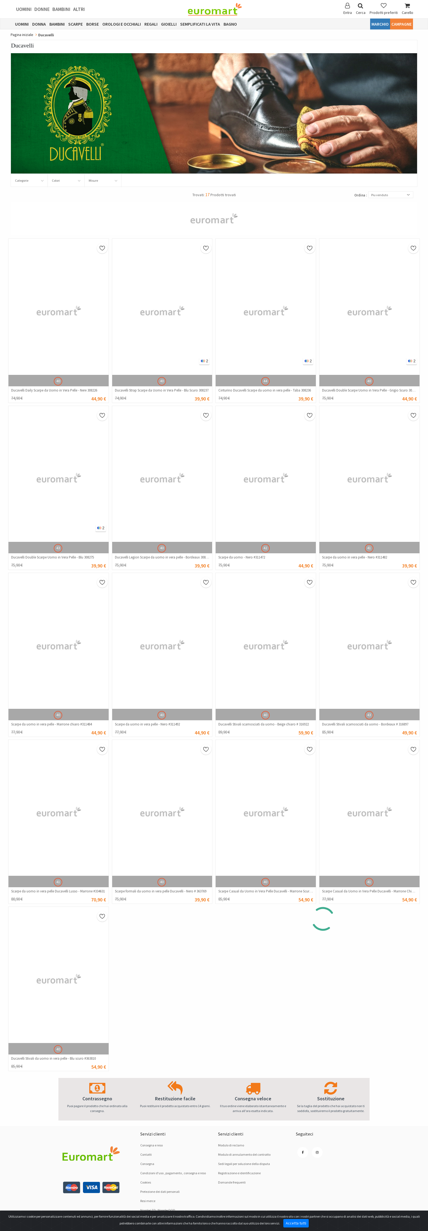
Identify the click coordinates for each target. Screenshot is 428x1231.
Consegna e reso (151, 1145)
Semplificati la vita (200, 24)
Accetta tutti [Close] (296, 1223)
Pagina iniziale (22, 34)
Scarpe (75, 24)
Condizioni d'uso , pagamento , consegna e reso (173, 1173)
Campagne (401, 24)
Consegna (147, 1164)
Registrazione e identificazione (239, 1173)
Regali (150, 24)
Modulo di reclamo (231, 1145)
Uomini (24, 9)
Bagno (230, 24)
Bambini (61, 9)
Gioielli (169, 24)
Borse (92, 24)
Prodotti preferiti (384, 9)
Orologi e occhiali (121, 24)
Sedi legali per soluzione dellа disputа (244, 1164)
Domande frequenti (232, 1182)
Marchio (380, 24)
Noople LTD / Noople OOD (157, 1210)
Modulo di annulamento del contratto (244, 1154)
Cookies (145, 1182)
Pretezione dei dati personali (160, 1192)
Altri (79, 9)
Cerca (360, 9)
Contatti (146, 1154)
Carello (407, 9)
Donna (39, 24)
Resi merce (147, 1201)
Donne (42, 9)
